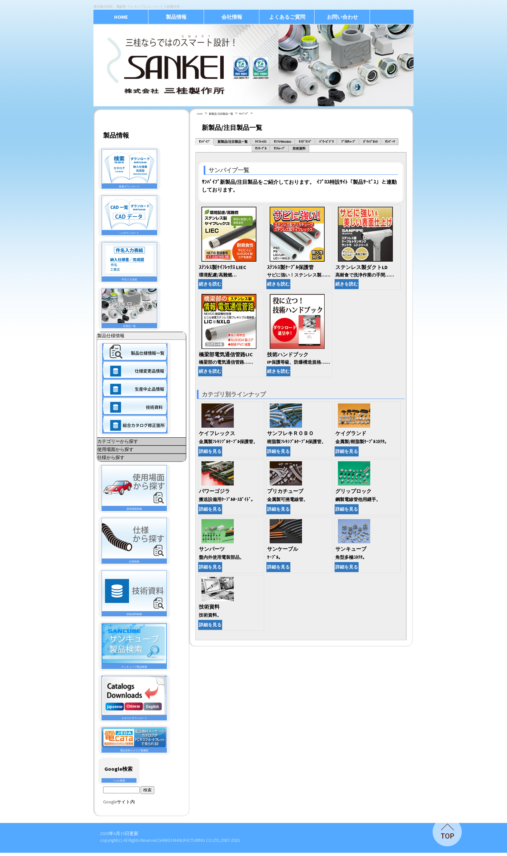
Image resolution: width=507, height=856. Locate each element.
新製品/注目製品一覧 (221, 113)
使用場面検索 (134, 487)
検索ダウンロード (129, 168)
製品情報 (176, 17)
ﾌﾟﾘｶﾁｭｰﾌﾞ (348, 141)
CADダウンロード (129, 215)
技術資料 (299, 148)
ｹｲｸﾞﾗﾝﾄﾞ (305, 141)
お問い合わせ (342, 17)
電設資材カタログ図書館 (134, 739)
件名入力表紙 (129, 261)
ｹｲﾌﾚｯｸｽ (260, 141)
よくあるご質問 (287, 17)
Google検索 (119, 780)
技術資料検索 (134, 593)
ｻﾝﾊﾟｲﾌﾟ (243, 113)
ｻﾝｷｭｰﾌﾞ (279, 148)
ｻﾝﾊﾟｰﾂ (390, 141)
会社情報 (231, 17)
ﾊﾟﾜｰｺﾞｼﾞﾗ (326, 141)
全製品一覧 (129, 308)
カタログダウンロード (134, 698)
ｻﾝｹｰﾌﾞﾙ (260, 148)
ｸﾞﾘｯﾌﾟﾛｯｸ (370, 141)
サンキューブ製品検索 (134, 645)
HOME (121, 17)
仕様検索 (134, 540)
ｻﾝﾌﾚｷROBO (282, 141)
